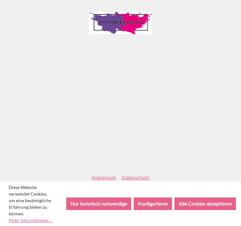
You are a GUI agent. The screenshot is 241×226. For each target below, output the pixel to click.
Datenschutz (135, 177)
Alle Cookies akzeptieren (205, 204)
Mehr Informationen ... (30, 220)
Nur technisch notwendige (98, 204)
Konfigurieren (153, 204)
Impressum (104, 177)
